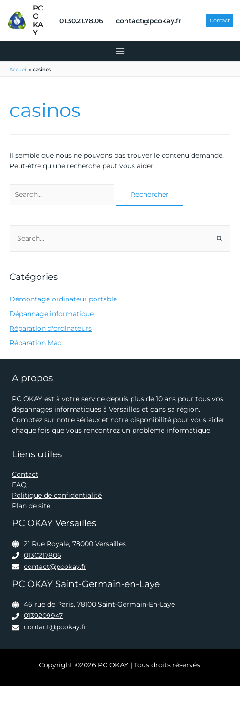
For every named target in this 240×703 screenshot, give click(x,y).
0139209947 (43, 615)
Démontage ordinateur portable (63, 299)
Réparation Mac (35, 343)
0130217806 (42, 555)
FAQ (19, 485)
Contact (25, 474)
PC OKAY (38, 21)
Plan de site (31, 506)
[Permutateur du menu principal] (120, 51)
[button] (219, 20)
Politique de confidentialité (57, 495)
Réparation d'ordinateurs (51, 328)
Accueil (19, 70)
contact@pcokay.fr (55, 566)
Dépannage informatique (52, 314)
